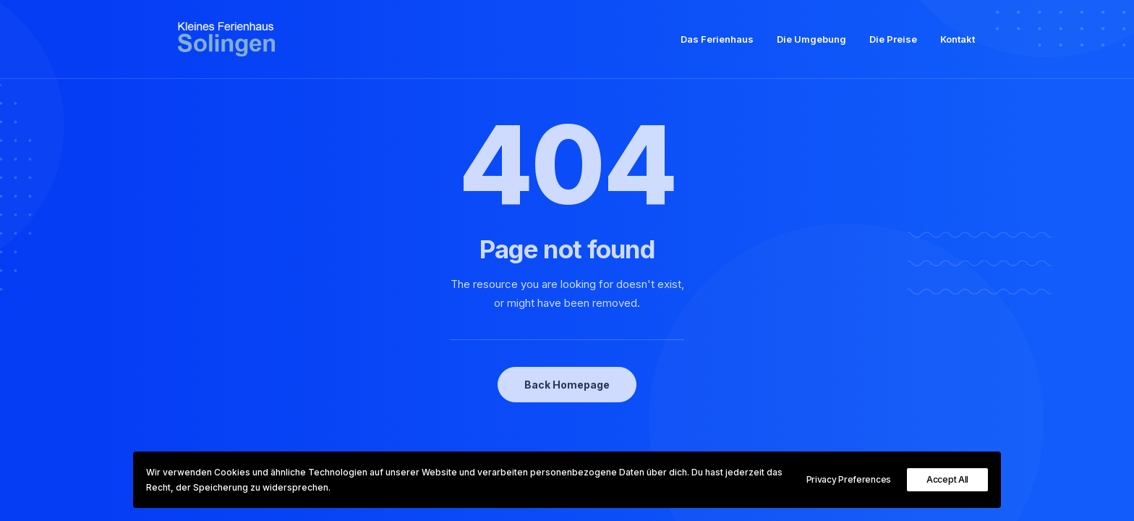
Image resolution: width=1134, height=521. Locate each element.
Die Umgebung (811, 44)
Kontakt (957, 44)
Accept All (947, 479)
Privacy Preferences (848, 479)
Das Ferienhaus (717, 44)
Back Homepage (567, 384)
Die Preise (893, 44)
